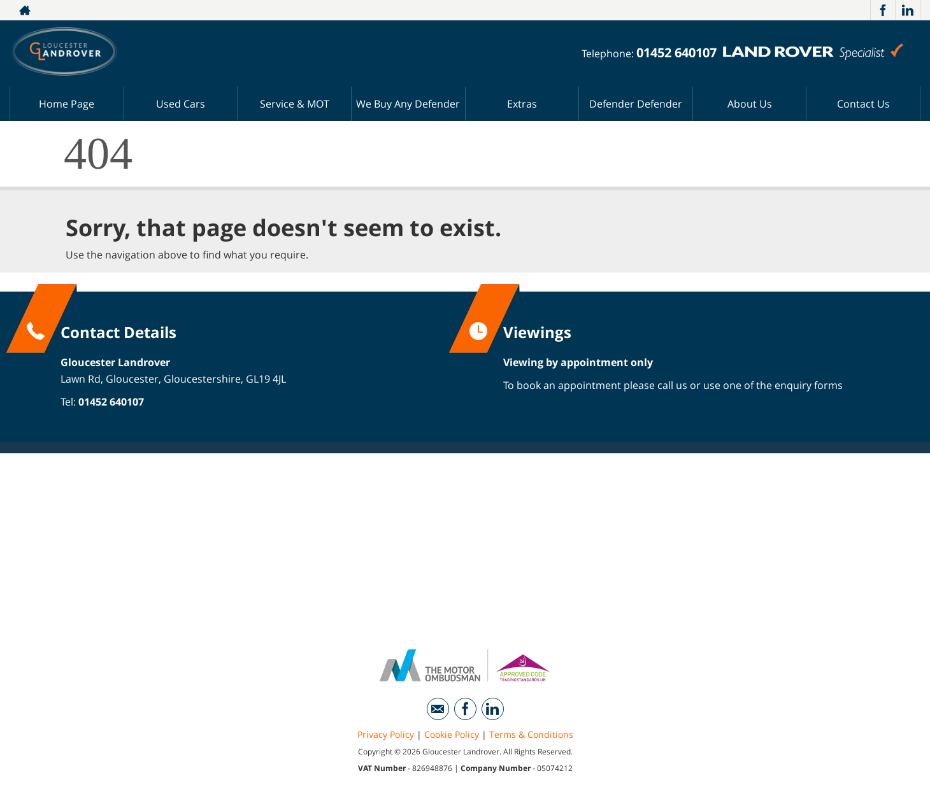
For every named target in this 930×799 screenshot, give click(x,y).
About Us (749, 104)
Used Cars (180, 104)
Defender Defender (635, 104)
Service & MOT (294, 104)
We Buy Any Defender (408, 104)
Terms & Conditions (531, 734)
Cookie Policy (451, 734)
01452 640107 (676, 52)
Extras (522, 104)
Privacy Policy (385, 734)
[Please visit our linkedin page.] (907, 10)
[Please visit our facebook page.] (882, 10)
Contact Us (863, 104)
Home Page (66, 104)
